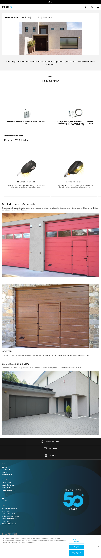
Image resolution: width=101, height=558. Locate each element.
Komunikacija (6, 495)
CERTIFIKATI (6, 469)
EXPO (3, 498)
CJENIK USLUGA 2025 (8, 490)
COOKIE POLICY (7, 521)
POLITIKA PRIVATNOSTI (9, 508)
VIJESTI (4, 500)
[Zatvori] (98, 546)
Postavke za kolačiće (9, 524)
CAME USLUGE (6, 482)
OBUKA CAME (6, 488)
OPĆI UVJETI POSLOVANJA (10, 516)
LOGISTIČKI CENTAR (8, 485)
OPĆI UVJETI (6, 511)
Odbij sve (76, 547)
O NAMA (4, 467)
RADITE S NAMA (7, 475)
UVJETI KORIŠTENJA (8, 513)
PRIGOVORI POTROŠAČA (9, 519)
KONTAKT (5, 472)
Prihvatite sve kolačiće (76, 553)
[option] (26, 114)
